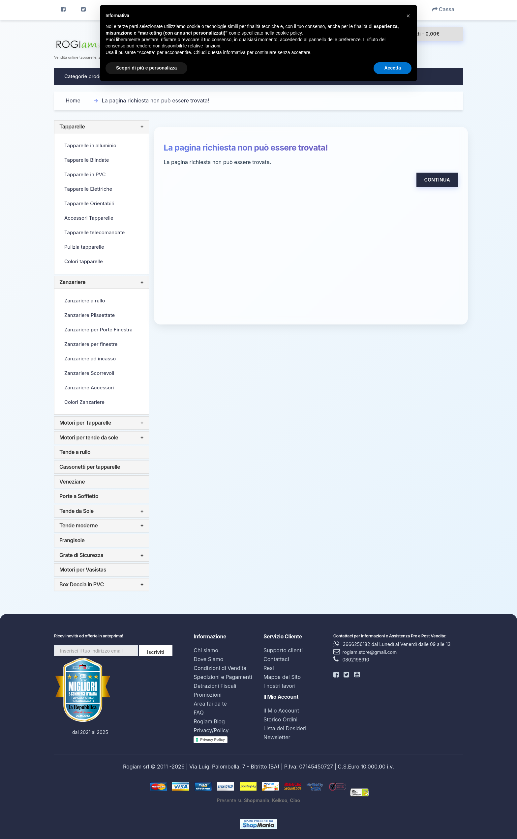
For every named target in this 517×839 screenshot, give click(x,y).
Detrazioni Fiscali (215, 686)
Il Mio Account (281, 710)
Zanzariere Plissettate (89, 315)
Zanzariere (72, 282)
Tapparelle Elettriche (88, 189)
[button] (408, 16)
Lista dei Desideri (284, 728)
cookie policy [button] (289, 33)
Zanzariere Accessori (89, 387)
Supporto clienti (283, 650)
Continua (437, 179)
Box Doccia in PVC (81, 584)
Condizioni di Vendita (220, 668)
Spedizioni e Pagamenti (223, 677)
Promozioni (208, 694)
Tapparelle (72, 126)
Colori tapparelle (83, 261)
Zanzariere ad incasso (90, 358)
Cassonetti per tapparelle (89, 466)
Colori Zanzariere (84, 402)
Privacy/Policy (211, 730)
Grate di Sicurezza (81, 555)
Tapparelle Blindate (86, 160)
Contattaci (276, 659)
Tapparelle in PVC (85, 174)
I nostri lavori (279, 686)
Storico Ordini (280, 719)
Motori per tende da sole (88, 437)
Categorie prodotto (86, 76)
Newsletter (276, 737)
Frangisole (72, 540)
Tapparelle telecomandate (94, 232)
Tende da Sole (76, 511)
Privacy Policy (212, 739)
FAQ (199, 712)
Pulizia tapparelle (84, 247)
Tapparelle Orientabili (89, 203)
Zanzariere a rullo (84, 300)
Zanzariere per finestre (91, 344)
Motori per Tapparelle (85, 422)
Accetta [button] (392, 67)
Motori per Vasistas (82, 569)
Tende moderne (78, 525)
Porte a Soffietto (78, 496)
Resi (268, 668)
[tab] (101, 127)
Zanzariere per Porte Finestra (98, 329)
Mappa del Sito (282, 677)
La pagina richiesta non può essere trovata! (155, 100)
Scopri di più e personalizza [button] (146, 67)
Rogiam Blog (209, 721)
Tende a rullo (74, 452)
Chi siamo (206, 650)
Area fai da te (210, 703)
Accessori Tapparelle (88, 218)
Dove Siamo (208, 659)
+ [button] (141, 127)
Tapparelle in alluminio (90, 145)
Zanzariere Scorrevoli (89, 373)
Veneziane (72, 481)
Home (73, 100)
